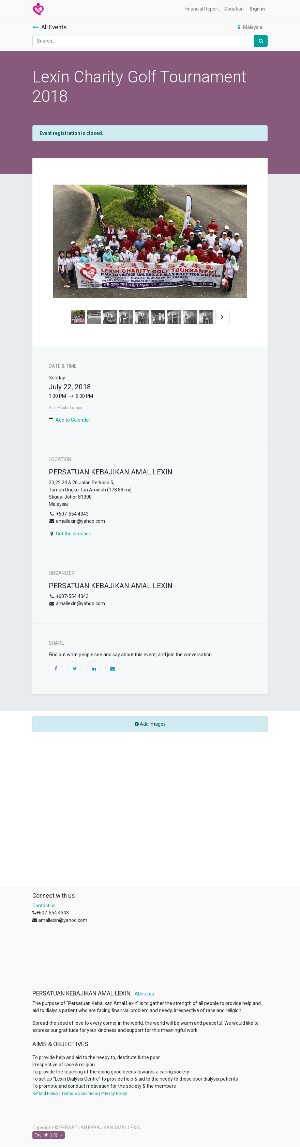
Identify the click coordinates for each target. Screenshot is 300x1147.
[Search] (261, 41)
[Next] (232, 252)
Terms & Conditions (79, 1093)
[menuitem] (202, 9)
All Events (49, 27)
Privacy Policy (114, 1093)
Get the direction (73, 533)
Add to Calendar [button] (73, 420)
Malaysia (250, 27)
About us (144, 993)
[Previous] (67, 252)
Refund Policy (45, 1093)
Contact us (44, 905)
